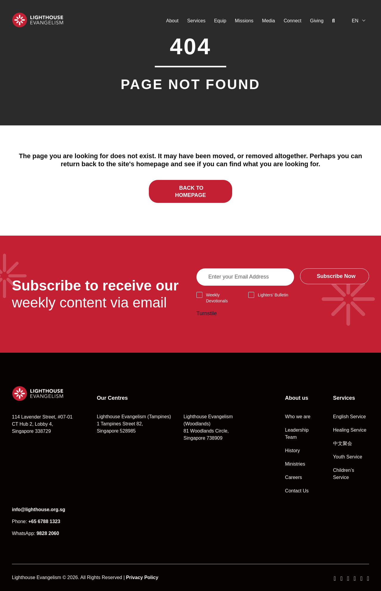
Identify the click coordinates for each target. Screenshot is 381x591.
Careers (293, 477)
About (172, 20)
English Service (349, 416)
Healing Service (349, 430)
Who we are (297, 416)
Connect (293, 20)
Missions (244, 20)
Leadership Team (297, 433)
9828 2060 (48, 533)
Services (196, 20)
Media (268, 20)
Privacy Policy (142, 577)
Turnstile (206, 313)
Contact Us (297, 490)
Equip (220, 20)
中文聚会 (342, 443)
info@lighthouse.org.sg (38, 509)
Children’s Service (343, 474)
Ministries (295, 463)
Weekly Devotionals (217, 298)
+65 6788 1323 (44, 521)
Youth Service (347, 456)
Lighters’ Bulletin (273, 295)
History (292, 450)
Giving (317, 20)
